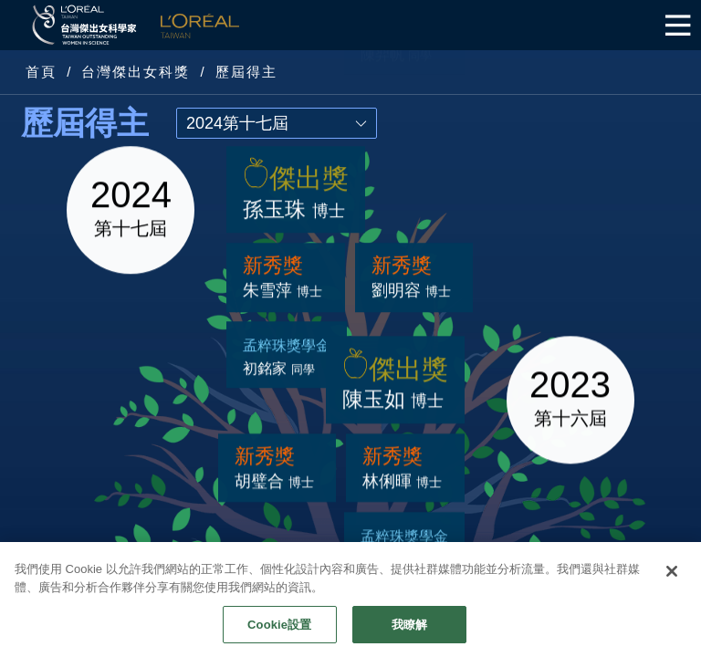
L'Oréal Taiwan (200, 25)
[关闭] (672, 598)
